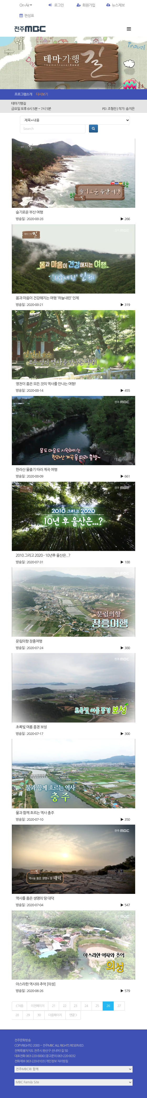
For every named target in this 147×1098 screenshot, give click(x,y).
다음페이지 (55, 1015)
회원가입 (86, 5)
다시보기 (42, 94)
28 (17, 1015)
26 (108, 1005)
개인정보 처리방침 (57, 1061)
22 (64, 1005)
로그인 (59, 5)
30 (39, 1015)
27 (119, 1005)
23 (75, 1005)
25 (97, 1005)
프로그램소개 (23, 94)
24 (86, 1005)
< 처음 (19, 1005)
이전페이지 (37, 1005)
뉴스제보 (115, 5)
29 (28, 1015)
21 (53, 1005)
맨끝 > (73, 1015)
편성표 (26, 16)
